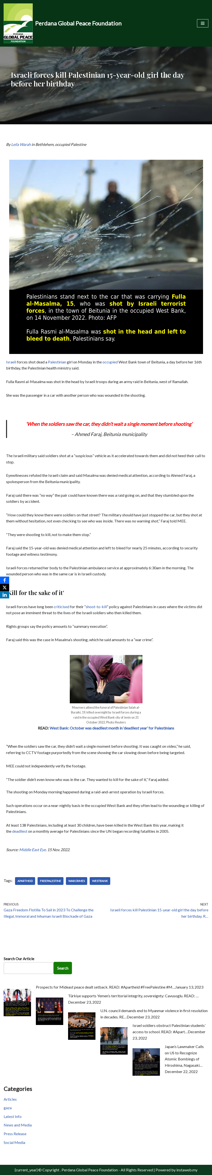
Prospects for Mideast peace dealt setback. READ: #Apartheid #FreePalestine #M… (105, 987)
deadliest (19, 831)
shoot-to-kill (96, 606)
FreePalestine (50, 881)
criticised (61, 606)
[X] (4, 587)
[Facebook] (4, 580)
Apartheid (25, 881)
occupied (110, 362)
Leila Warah (21, 144)
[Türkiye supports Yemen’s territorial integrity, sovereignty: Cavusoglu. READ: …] (49, 1023)
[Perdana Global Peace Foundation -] (63, 23)
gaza (8, 1107)
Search (62, 968)
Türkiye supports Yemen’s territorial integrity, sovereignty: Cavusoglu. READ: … (133, 995)
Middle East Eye (32, 849)
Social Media (14, 1142)
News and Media (18, 1125)
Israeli (11, 362)
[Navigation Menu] (202, 23)
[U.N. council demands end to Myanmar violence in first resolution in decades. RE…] (81, 1038)
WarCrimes (76, 881)
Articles (10, 1099)
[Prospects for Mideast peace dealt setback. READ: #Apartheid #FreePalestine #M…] (17, 1014)
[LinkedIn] (4, 594)
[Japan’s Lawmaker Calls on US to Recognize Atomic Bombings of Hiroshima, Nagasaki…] (146, 1074)
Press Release (15, 1133)
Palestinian (57, 362)
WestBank (100, 881)
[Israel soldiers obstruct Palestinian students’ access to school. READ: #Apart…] (114, 1053)
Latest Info (13, 1116)
